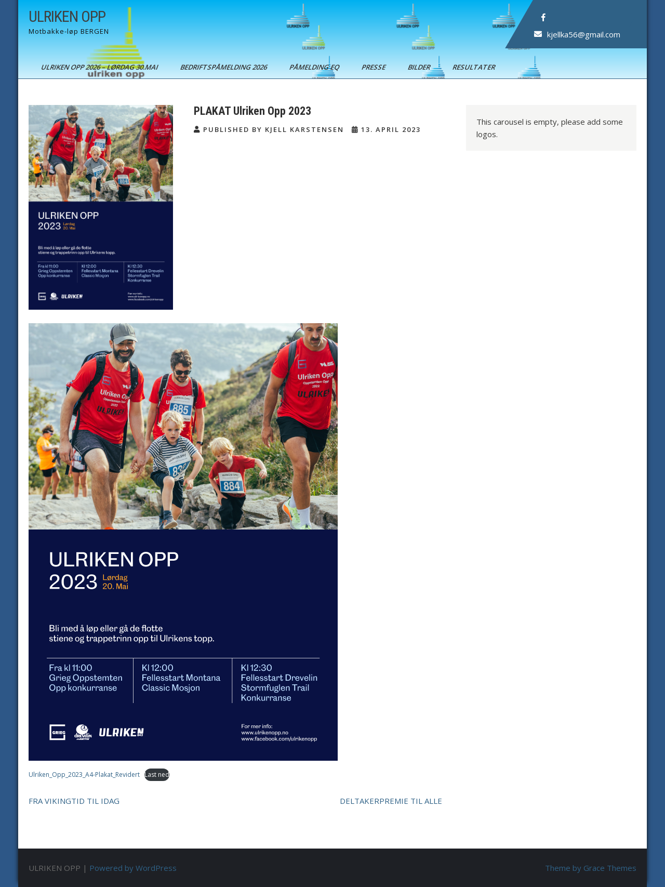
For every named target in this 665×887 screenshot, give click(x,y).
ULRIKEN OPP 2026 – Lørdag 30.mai (100, 67)
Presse (374, 67)
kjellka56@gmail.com (583, 34)
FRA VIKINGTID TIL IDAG (74, 801)
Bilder (420, 67)
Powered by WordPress (133, 868)
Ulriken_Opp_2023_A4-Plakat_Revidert (84, 774)
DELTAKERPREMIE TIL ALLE (391, 801)
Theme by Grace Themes (590, 868)
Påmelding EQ (315, 67)
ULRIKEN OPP (67, 16)
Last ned (156, 774)
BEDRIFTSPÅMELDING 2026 (224, 67)
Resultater (474, 67)
